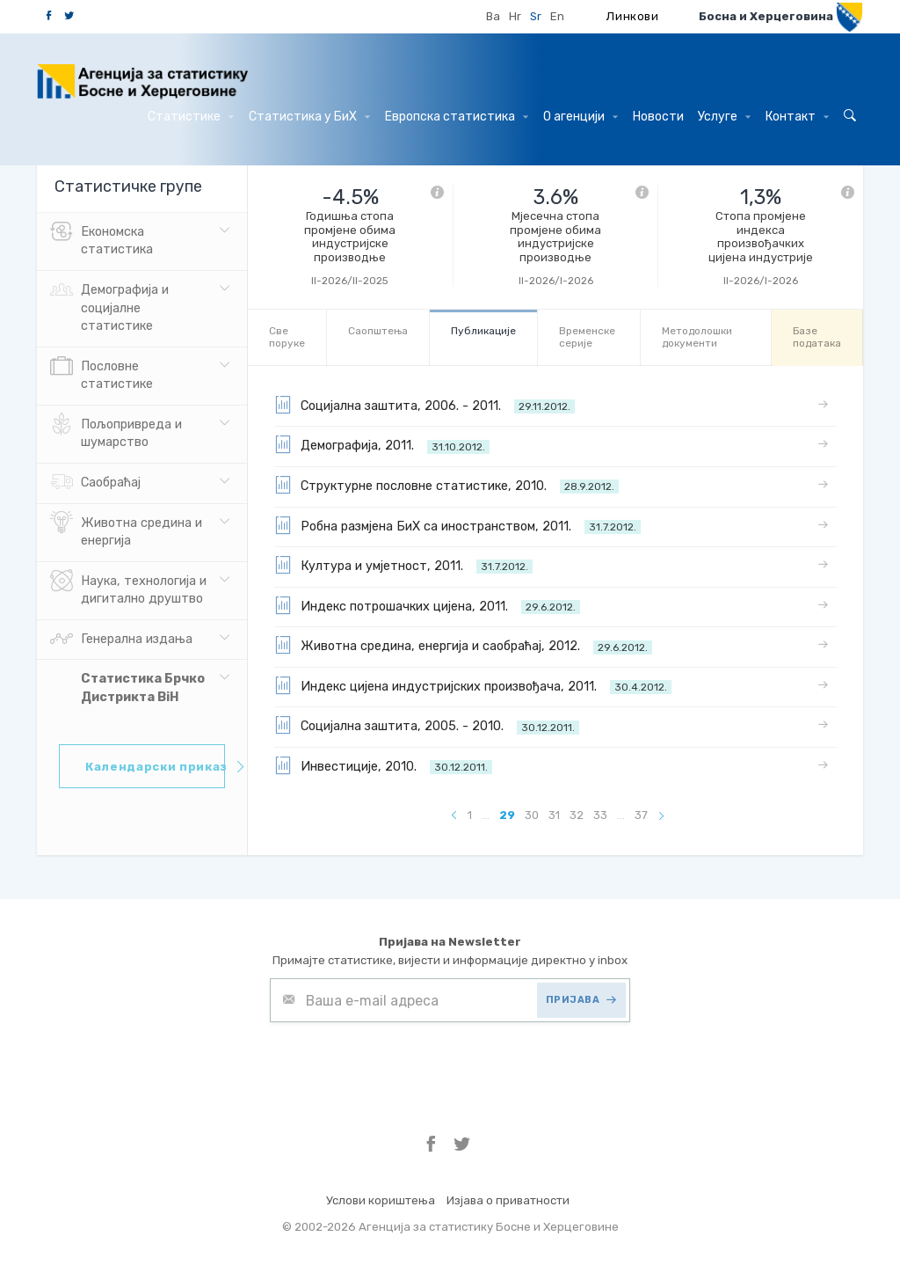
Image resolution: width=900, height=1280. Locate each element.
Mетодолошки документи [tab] (697, 336)
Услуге (724, 116)
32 (577, 815)
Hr (515, 16)
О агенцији (580, 116)
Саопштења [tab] (378, 331)
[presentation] (403, 1065)
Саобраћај (95, 483)
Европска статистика (456, 116)
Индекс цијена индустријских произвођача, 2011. (472, 685)
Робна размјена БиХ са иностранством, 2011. (457, 525)
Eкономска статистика (101, 239)
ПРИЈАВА (581, 1000)
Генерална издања (121, 639)
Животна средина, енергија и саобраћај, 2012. (463, 645)
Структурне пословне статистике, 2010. (446, 485)
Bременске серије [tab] (587, 336)
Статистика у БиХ (309, 116)
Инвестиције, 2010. (383, 765)
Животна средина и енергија (126, 530)
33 (600, 815)
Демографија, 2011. (382, 444)
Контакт (797, 116)
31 (554, 815)
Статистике (191, 116)
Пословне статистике (101, 373)
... (486, 815)
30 (532, 815)
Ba (493, 16)
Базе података (817, 336)
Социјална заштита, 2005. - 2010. (426, 725)
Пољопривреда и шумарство (116, 431)
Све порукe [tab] (287, 336)
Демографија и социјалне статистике (109, 306)
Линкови (632, 16)
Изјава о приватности (508, 1200)
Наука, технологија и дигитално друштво (128, 588)
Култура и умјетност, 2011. (403, 565)
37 (641, 815)
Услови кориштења (380, 1200)
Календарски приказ (155, 766)
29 (507, 815)
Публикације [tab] (483, 331)
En (557, 16)
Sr (535, 16)
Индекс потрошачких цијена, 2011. (427, 605)
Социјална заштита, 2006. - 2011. (424, 404)
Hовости (658, 116)
